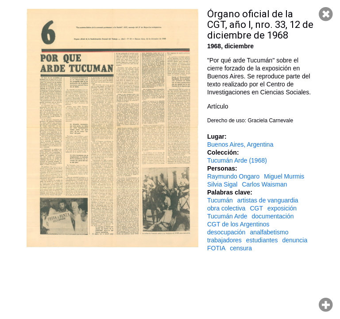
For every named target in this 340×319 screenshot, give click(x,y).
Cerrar (326, 14)
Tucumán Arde (227, 216)
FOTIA (216, 248)
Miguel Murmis (284, 176)
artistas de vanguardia (267, 200)
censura (241, 248)
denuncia (294, 240)
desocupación (226, 232)
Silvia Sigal (222, 184)
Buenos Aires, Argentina (240, 144)
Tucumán (220, 200)
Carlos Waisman (264, 184)
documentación (273, 216)
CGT (256, 208)
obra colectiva (226, 208)
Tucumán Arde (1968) (237, 160)
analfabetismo (269, 232)
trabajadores (224, 240)
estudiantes (262, 240)
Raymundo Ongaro (233, 176)
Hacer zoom (326, 305)
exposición (282, 208)
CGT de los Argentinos (238, 224)
